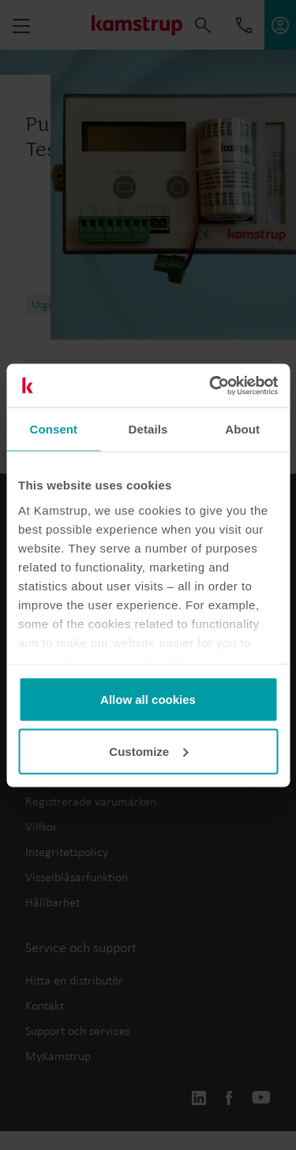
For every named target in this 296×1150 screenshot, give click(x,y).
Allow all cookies (148, 699)
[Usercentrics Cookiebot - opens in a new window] (211, 385)
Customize (148, 750)
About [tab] (242, 429)
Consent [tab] (53, 429)
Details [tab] (148, 429)
